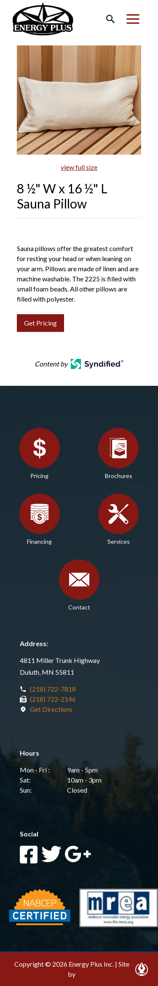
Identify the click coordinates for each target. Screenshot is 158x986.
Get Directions (51, 709)
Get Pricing (40, 323)
